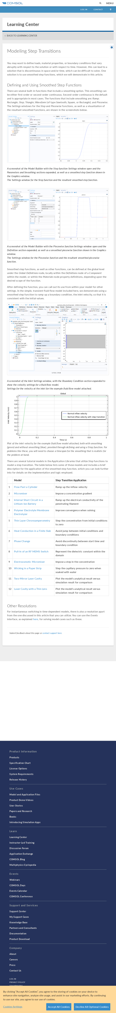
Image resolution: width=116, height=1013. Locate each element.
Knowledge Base (18, 922)
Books (12, 816)
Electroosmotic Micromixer (29, 561)
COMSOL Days (17, 885)
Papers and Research (20, 811)
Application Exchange (21, 853)
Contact (98, 9)
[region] (58, 999)
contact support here (52, 632)
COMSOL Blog (17, 859)
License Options (18, 768)
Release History (18, 779)
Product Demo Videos (21, 800)
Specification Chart (19, 762)
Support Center (17, 911)
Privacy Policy (17, 982)
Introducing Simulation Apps (25, 822)
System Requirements (21, 774)
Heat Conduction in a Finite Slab (32, 531)
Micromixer (20, 493)
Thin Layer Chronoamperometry (32, 520)
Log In (83, 9)
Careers (13, 959)
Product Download (19, 939)
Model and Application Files (24, 794)
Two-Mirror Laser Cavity (28, 578)
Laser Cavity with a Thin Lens (30, 589)
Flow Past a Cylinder (25, 487)
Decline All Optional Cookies (92, 1007)
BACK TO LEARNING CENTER (22, 35)
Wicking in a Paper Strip (28, 568)
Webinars (14, 879)
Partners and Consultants (23, 927)
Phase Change (22, 541)
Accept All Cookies (59, 1007)
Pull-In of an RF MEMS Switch (31, 551)
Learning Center (18, 837)
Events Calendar (18, 890)
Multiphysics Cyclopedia (22, 864)
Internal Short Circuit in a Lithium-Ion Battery (28, 501)
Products (14, 757)
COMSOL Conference (21, 896)
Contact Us (15, 970)
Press (12, 965)
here (35, 619)
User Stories (16, 805)
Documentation (18, 933)
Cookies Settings (12, 1006)
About (12, 953)
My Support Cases (19, 916)
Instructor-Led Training (21, 842)
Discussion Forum (19, 848)
